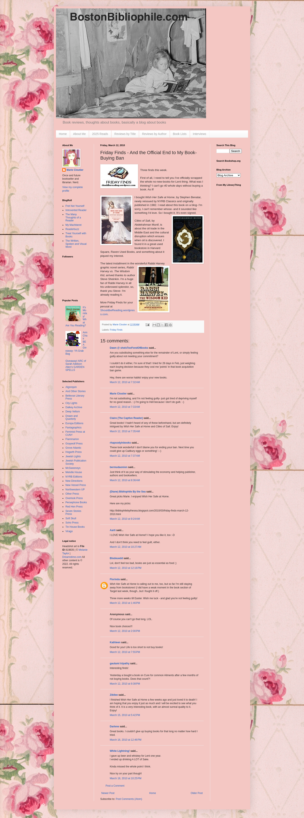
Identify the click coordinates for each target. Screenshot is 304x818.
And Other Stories (75, 391)
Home (63, 134)
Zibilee (114, 694)
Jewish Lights (73, 456)
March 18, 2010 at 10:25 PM (125, 778)
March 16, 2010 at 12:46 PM (125, 739)
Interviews (199, 134)
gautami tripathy (119, 663)
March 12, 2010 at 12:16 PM (125, 567)
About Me (79, 134)
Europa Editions (74, 423)
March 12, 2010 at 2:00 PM (125, 631)
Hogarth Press (73, 452)
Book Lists (180, 134)
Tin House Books (75, 526)
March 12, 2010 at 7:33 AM (125, 406)
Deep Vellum (72, 411)
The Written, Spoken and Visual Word (76, 243)
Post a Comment (115, 785)
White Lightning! (120, 750)
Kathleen (115, 642)
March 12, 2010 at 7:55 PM (125, 652)
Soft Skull (70, 518)
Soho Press (72, 522)
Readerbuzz (72, 229)
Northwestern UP (75, 489)
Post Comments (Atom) (129, 799)
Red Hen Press (74, 506)
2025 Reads (100, 134)
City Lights (71, 403)
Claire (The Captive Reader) (126, 418)
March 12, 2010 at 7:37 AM (125, 455)
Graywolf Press (74, 443)
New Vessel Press (75, 485)
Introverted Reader (76, 210)
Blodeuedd (116, 558)
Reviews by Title (125, 134)
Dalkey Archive (73, 407)
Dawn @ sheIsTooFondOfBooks (129, 347)
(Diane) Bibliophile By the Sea (128, 491)
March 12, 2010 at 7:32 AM (125, 382)
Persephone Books (76, 502)
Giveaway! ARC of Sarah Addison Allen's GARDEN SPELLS (75, 365)
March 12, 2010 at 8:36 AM (125, 480)
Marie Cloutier (118, 393)
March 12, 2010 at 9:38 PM (125, 683)
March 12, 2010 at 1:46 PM (125, 602)
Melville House (73, 472)
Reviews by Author (154, 134)
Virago (69, 531)
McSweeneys (72, 468)
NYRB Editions (73, 476)
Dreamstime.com (71, 557)
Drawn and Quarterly (71, 417)
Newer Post (107, 793)
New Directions (74, 480)
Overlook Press (74, 498)
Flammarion (72, 439)
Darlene (114, 726)
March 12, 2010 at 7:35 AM (125, 431)
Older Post (197, 793)
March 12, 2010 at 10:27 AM (125, 546)
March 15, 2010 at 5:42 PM (125, 715)
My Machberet (73, 224)
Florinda (115, 579)
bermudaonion (118, 467)
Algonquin (71, 387)
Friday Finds (116, 329)
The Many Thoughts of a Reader (73, 217)
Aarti (112, 530)
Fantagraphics (73, 427)
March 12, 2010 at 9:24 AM (125, 518)
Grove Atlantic (73, 447)
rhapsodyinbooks (120, 442)
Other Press (72, 493)
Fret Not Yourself (74, 205)
